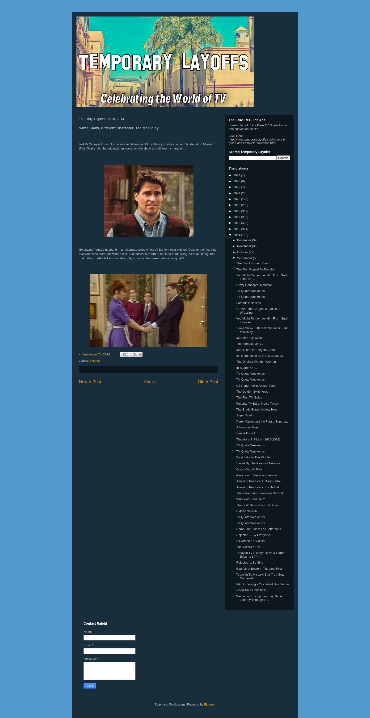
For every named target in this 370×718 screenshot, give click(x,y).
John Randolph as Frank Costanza (259, 355)
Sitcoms (95, 360)
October (243, 252)
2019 (237, 205)
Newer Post (90, 381)
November (244, 246)
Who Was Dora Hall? (250, 499)
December (244, 240)
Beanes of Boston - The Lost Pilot (259, 568)
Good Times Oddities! (251, 590)
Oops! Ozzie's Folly (249, 469)
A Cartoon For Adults (250, 541)
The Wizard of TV (248, 547)
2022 (237, 187)
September (245, 258)
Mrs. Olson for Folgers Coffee (256, 350)
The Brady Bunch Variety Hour (257, 409)
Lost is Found (245, 433)
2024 (237, 175)
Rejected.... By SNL (249, 562)
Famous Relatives (248, 303)
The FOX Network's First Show (257, 505)
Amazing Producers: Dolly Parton (258, 481)
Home (149, 381)
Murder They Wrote (249, 338)
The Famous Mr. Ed (249, 343)
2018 (237, 211)
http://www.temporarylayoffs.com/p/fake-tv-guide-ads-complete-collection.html (257, 141)
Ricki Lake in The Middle (252, 457)
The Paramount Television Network (260, 493)
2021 (237, 193)
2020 (237, 199)
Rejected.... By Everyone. (253, 535)
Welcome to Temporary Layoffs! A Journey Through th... (259, 598)
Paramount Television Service (256, 475)
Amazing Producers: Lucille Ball (257, 487)
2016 (237, 223)
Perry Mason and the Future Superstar (262, 421)
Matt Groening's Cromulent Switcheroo (262, 584)
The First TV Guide (249, 397)
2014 (237, 235)
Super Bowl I (245, 415)
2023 (237, 181)
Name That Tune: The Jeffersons (258, 529)
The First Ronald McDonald (254, 269)
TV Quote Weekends (250, 291)
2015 (237, 229)
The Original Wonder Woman (256, 361)
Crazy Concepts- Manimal (254, 285)
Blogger (209, 704)
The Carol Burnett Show (252, 263)
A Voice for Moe (247, 427)
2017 (237, 217)
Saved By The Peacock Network (258, 463)
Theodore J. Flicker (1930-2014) (258, 439)
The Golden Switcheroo (252, 391)
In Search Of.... (246, 367)
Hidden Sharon (246, 511)
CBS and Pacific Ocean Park (255, 385)
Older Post (208, 381)
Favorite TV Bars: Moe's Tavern (257, 403)
